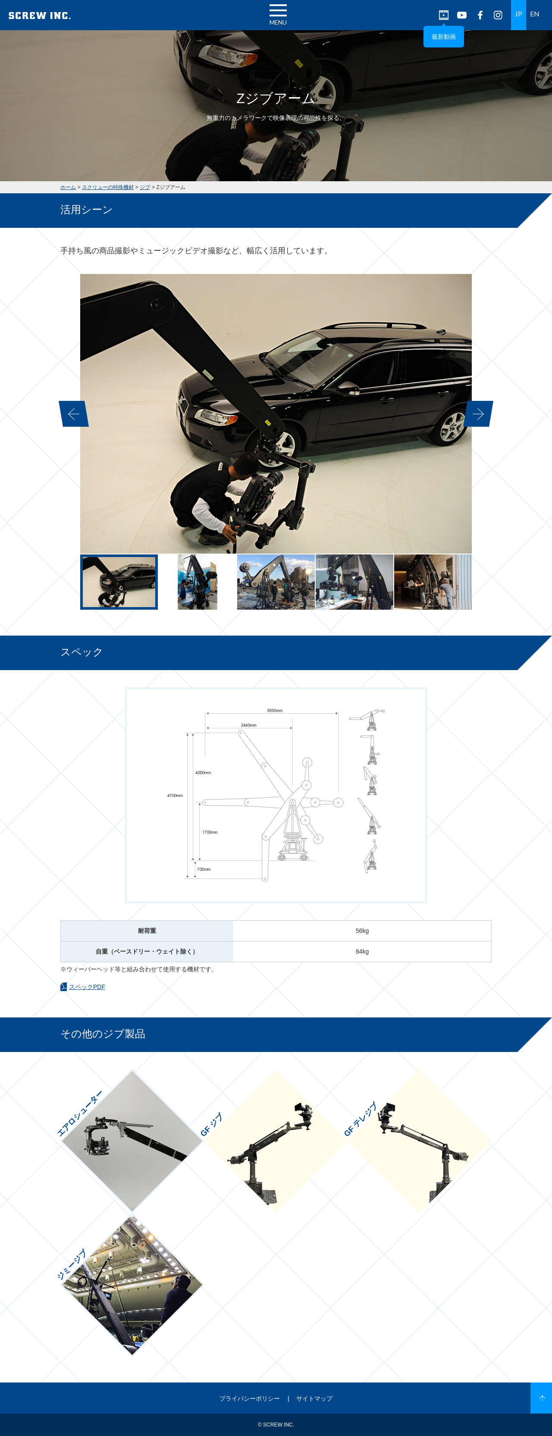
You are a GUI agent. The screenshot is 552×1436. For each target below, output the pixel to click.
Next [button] (478, 413)
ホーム (68, 187)
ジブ (145, 187)
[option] (276, 414)
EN (534, 13)
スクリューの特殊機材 (108, 187)
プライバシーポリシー (250, 1398)
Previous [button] (74, 413)
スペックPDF (87, 986)
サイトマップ (314, 1398)
